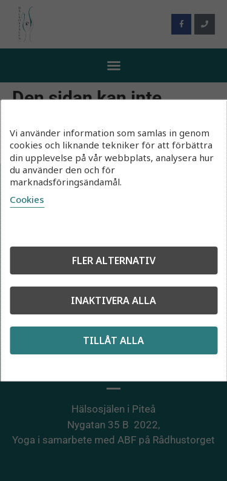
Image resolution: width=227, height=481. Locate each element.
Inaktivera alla (113, 300)
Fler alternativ (114, 260)
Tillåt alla (113, 340)
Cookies (27, 199)
